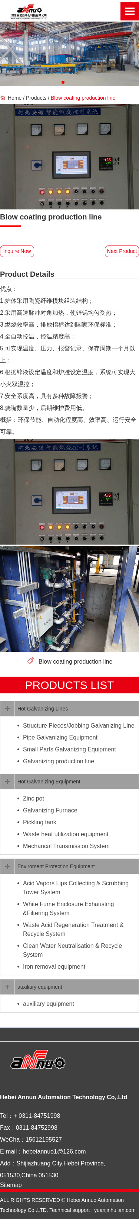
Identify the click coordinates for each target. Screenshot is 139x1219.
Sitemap (11, 1185)
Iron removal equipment (54, 966)
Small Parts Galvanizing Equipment (69, 749)
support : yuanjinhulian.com (103, 1210)
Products (37, 98)
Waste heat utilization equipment (66, 834)
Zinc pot (33, 798)
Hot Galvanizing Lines (42, 709)
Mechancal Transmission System (66, 846)
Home (14, 98)
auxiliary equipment (39, 987)
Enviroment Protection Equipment (56, 866)
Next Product (122, 251)
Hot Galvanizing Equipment (48, 782)
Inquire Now (17, 251)
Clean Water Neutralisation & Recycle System (72, 950)
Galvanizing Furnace (50, 810)
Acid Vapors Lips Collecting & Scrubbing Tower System (76, 887)
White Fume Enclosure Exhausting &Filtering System (68, 908)
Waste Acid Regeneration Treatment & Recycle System (73, 929)
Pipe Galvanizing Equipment (60, 737)
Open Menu (129, 11)
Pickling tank (39, 822)
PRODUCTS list (69, 685)
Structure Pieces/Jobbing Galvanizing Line (79, 725)
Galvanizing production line (58, 761)
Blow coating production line (75, 661)
